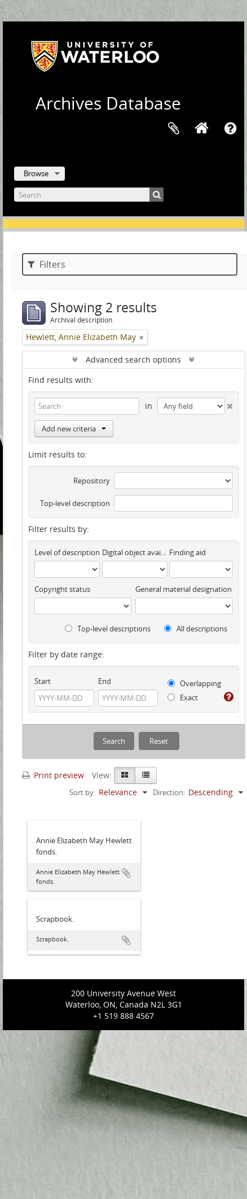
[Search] (89, 195)
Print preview (53, 775)
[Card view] (124, 775)
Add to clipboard (126, 873)
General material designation (183, 589)
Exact (182, 697)
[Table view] (146, 775)
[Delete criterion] (229, 404)
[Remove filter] (141, 337)
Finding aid (187, 552)
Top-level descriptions (108, 629)
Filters (46, 264)
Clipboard (174, 129)
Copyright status (62, 589)
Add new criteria (74, 429)
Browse (36, 173)
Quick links (230, 129)
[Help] (228, 697)
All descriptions (195, 629)
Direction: (169, 792)
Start (42, 681)
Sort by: (82, 792)
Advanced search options (133, 359)
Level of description (67, 552)
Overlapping (194, 683)
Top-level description (75, 503)
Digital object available (134, 552)
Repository (91, 481)
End (104, 681)
